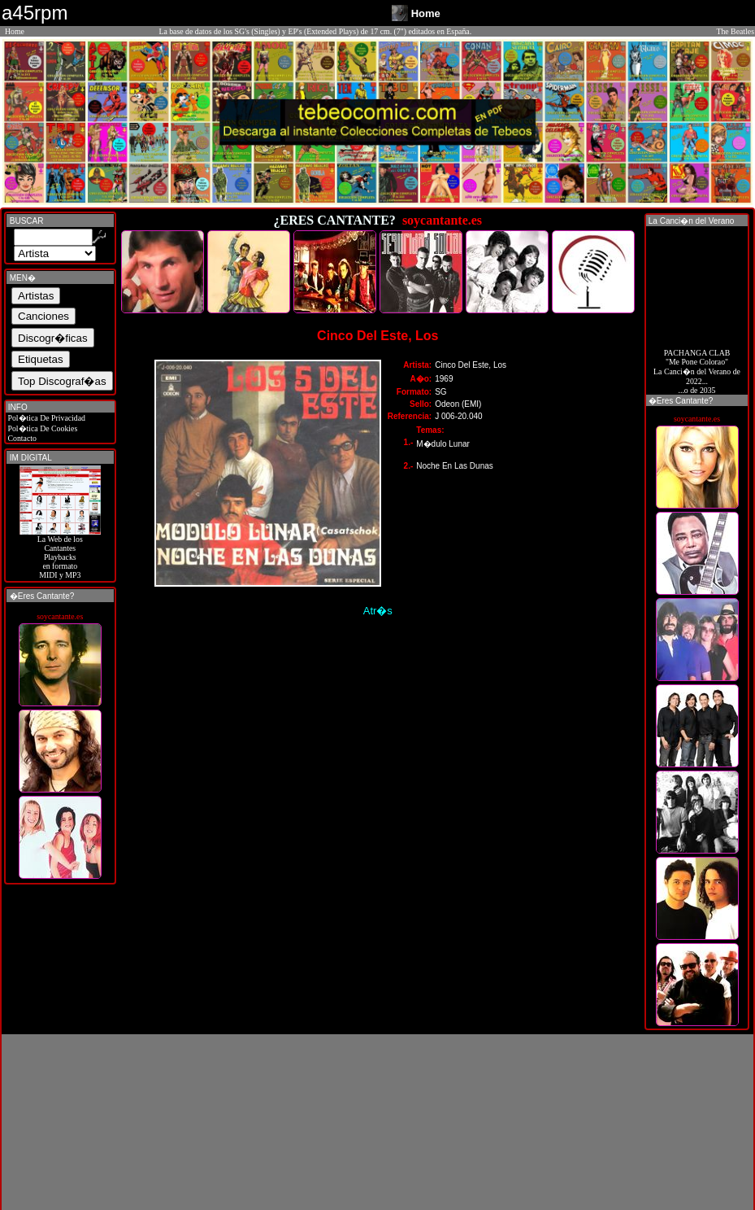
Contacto (21, 438)
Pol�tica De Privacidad (45, 417)
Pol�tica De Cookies (41, 428)
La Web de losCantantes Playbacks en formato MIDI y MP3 (60, 553)
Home (14, 31)
